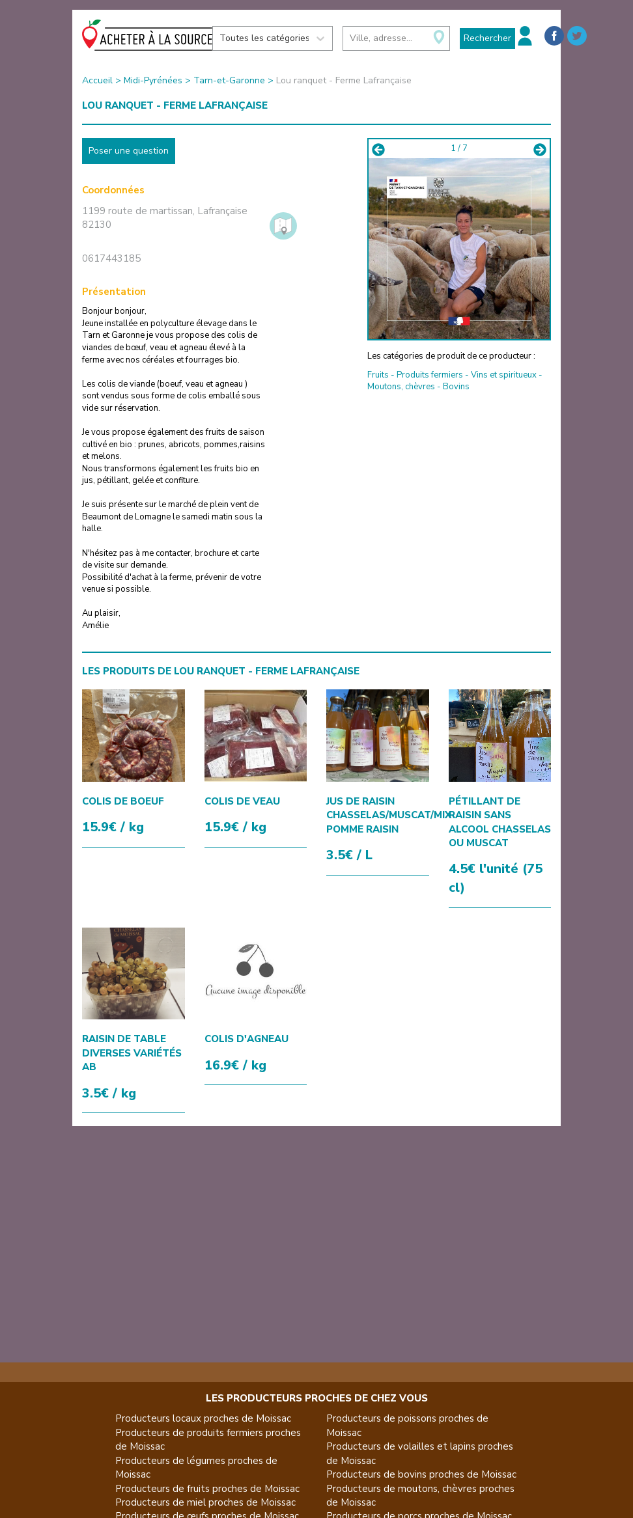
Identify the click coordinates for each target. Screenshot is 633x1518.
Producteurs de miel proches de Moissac (205, 1502)
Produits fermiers (430, 375)
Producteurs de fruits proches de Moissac (207, 1488)
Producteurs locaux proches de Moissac (203, 1418)
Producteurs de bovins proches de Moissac (421, 1474)
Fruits (378, 375)
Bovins (456, 387)
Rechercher (487, 38)
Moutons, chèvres (401, 387)
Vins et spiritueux (504, 375)
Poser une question (129, 151)
